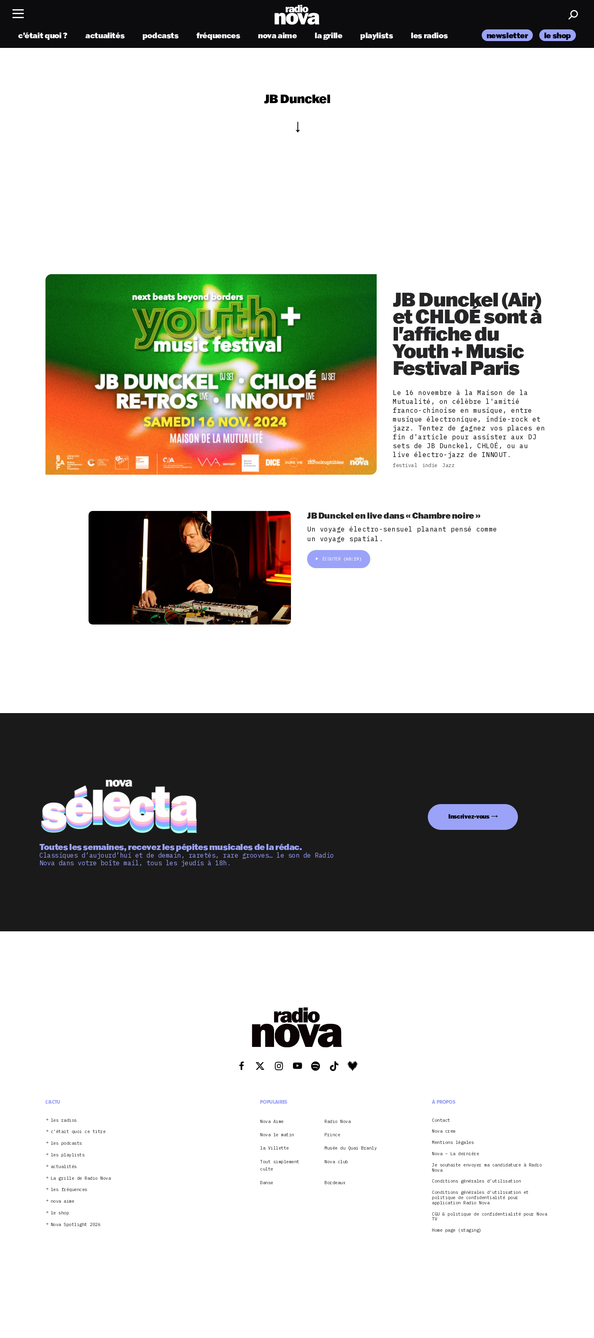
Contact (441, 1120)
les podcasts (66, 1143)
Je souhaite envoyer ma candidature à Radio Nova (487, 1167)
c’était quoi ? (43, 37)
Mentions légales (453, 1142)
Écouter (338, 561)
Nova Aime (272, 1121)
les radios (429, 37)
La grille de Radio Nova (81, 1178)
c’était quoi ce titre (78, 1131)
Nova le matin (277, 1134)
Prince (332, 1134)
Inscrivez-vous (468, 816)
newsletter (507, 37)
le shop (557, 37)
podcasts (160, 37)
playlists (376, 37)
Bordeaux (334, 1182)
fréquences (218, 37)
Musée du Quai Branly (350, 1148)
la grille (328, 37)
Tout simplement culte (279, 1165)
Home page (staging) (457, 1230)
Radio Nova (337, 1121)
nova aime (277, 37)
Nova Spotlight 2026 (76, 1224)
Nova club (336, 1161)
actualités (104, 37)
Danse (266, 1182)
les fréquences (69, 1189)
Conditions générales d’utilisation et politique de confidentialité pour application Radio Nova (480, 1197)
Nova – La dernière (455, 1153)
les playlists (68, 1155)
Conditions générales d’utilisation (476, 1181)
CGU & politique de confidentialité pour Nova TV (489, 1217)
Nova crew (444, 1131)
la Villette (274, 1148)
